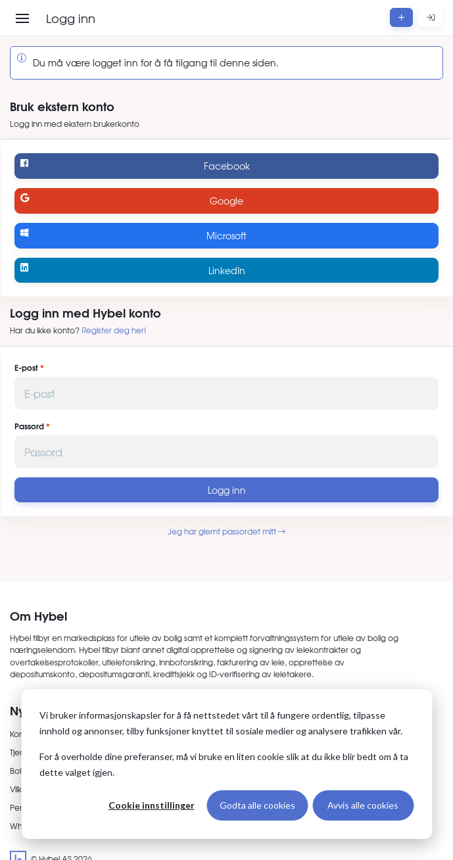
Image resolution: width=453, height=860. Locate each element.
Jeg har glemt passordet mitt (226, 531)
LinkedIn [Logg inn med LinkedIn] (132, 270)
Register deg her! (114, 330)
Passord (29, 426)
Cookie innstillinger (151, 805)
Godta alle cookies (257, 805)
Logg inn (227, 489)
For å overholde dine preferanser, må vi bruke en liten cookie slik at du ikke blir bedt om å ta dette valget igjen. (223, 764)
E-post (26, 367)
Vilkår (20, 789)
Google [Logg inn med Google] (131, 200)
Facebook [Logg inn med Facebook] (134, 165)
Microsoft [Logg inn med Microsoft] (133, 235)
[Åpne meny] (22, 18)
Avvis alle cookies (362, 805)
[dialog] (226, 764)
